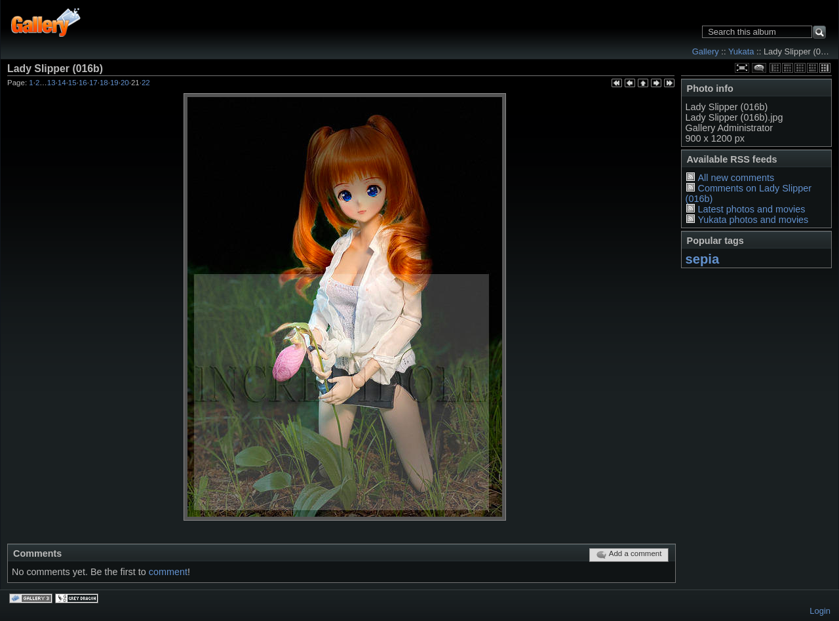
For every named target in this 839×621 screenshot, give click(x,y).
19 (114, 83)
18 (104, 83)
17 (93, 83)
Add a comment (628, 555)
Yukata (741, 51)
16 (83, 83)
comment (168, 572)
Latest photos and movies (751, 209)
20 (125, 83)
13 (51, 83)
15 (72, 83)
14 (62, 83)
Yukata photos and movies (752, 219)
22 (146, 83)
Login (820, 611)
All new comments (735, 177)
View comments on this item (759, 68)
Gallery (705, 51)
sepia (703, 259)
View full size (742, 68)
